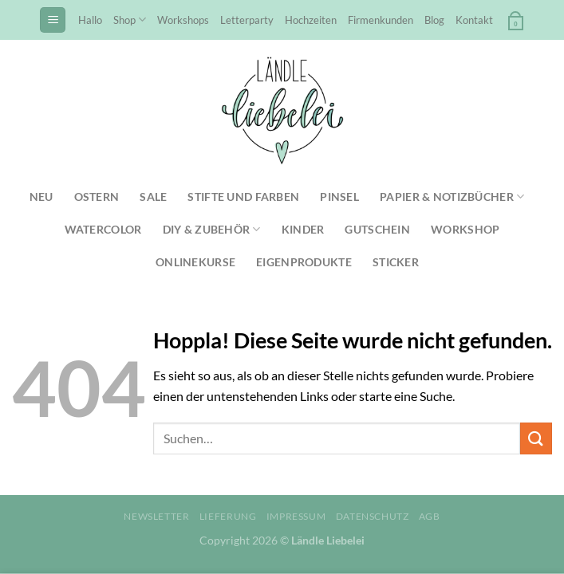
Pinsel (339, 196)
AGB (429, 516)
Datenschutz (372, 516)
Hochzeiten (311, 20)
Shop (129, 19)
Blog (434, 20)
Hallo (90, 20)
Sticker (396, 262)
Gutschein (377, 229)
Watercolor (103, 229)
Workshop (465, 229)
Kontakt (474, 20)
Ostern (97, 196)
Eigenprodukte (304, 262)
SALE (153, 196)
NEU (41, 196)
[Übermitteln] (536, 438)
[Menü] (52, 20)
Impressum (296, 516)
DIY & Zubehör (212, 229)
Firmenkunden (380, 20)
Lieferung (228, 516)
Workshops (183, 20)
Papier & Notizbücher (452, 196)
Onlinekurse (195, 262)
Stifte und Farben (243, 196)
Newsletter (156, 516)
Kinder (303, 229)
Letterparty (247, 20)
